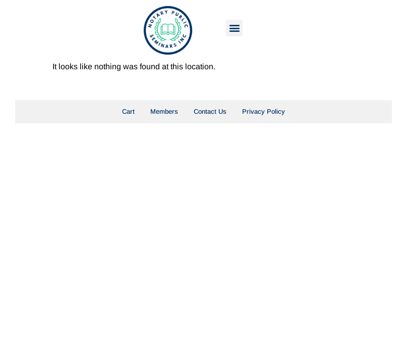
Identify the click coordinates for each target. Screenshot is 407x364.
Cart (128, 111)
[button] (234, 28)
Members (164, 111)
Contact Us (210, 111)
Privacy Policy (263, 111)
